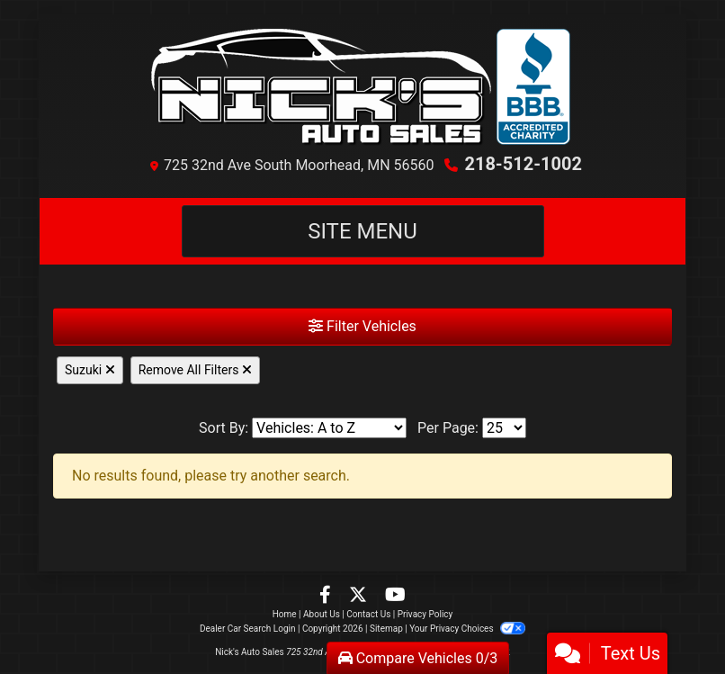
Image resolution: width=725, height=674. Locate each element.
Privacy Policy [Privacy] (425, 614)
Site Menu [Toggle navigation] (362, 231)
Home (285, 614)
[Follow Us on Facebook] (327, 596)
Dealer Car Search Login (248, 629)
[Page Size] (504, 428)
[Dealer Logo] (362, 87)
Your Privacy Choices (467, 629)
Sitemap (386, 629)
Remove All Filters (195, 370)
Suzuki (90, 370)
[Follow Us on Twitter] (360, 596)
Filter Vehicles (362, 326)
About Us (321, 614)
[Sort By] (329, 428)
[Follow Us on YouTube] (395, 596)
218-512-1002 (523, 164)
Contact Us (368, 614)
